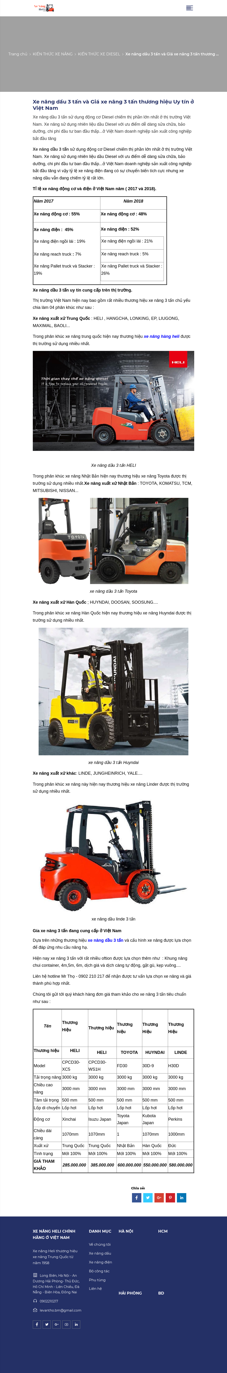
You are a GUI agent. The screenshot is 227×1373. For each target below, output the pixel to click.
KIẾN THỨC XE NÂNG (53, 54)
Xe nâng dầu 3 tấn (51, 149)
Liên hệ (95, 1288)
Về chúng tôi (100, 1244)
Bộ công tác (99, 1271)
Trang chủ (17, 54)
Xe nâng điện (100, 1262)
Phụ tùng (97, 1280)
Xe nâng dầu (100, 1253)
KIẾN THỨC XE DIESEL (99, 54)
